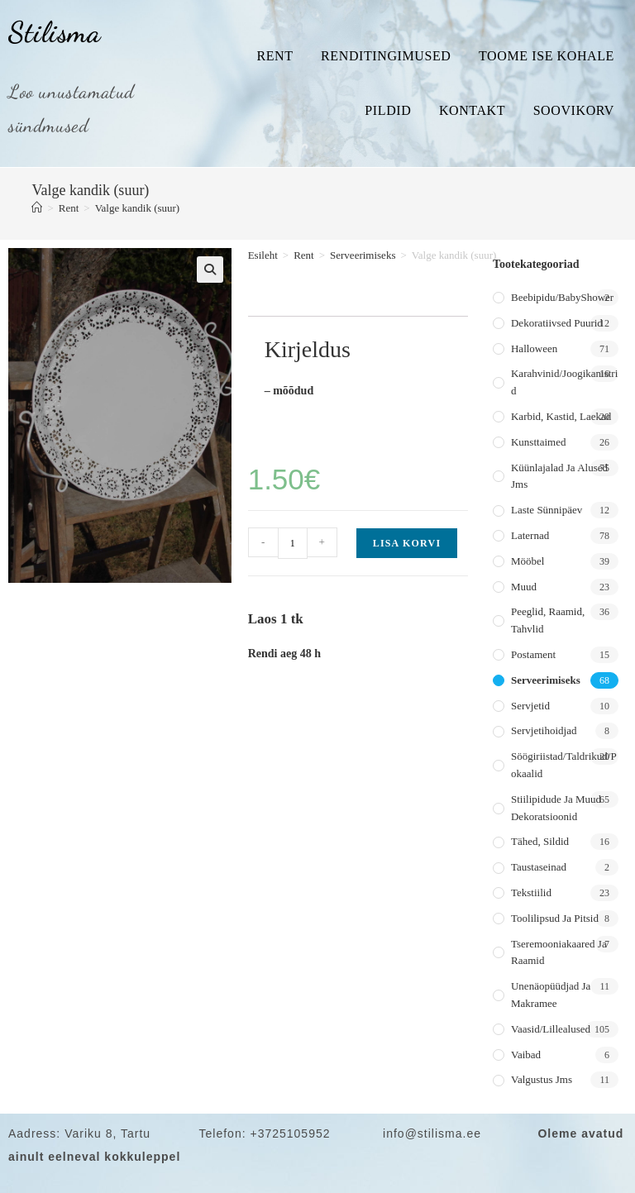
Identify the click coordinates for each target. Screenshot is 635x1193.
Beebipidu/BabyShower (562, 297)
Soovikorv (573, 110)
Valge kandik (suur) (137, 208)
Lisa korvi (407, 543)
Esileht (263, 255)
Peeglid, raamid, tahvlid (548, 620)
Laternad (530, 535)
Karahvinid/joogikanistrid (564, 382)
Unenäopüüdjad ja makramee (550, 994)
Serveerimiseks (362, 255)
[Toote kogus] (293, 543)
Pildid (388, 110)
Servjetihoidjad (543, 730)
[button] (210, 269)
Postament (533, 654)
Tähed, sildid (540, 841)
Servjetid (530, 705)
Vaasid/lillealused (550, 1029)
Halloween (534, 348)
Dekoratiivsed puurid (557, 323)
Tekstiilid (531, 892)
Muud (524, 586)
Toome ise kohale (546, 56)
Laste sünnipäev (546, 509)
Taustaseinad (538, 867)
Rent (274, 56)
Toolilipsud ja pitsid (555, 918)
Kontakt (472, 110)
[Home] (36, 208)
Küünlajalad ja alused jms (559, 476)
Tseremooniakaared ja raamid (559, 952)
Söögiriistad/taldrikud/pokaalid (564, 765)
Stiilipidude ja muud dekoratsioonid (556, 808)
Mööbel (527, 561)
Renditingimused (386, 56)
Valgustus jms (541, 1079)
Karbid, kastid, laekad (561, 416)
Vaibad (526, 1054)
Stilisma (54, 32)
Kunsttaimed (538, 442)
